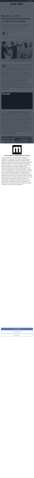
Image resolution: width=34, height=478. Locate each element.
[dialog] (17, 310)
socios (11, 157)
